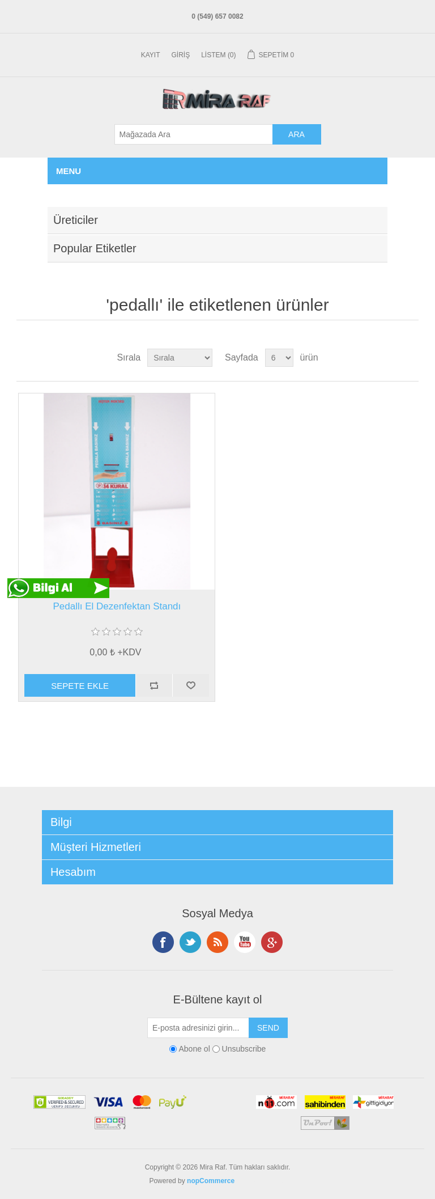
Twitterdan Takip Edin (190, 942)
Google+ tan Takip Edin (272, 942)
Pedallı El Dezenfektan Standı (117, 606)
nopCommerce (210, 1181)
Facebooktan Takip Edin (163, 942)
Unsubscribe (244, 1048)
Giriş (181, 55)
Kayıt (150, 55)
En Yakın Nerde (260, 1181)
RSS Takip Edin (217, 942)
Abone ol (194, 1048)
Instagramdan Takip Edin (244, 942)
